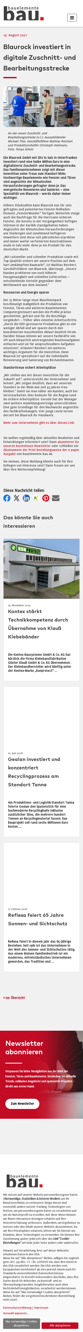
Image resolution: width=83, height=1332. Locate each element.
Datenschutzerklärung (17, 1307)
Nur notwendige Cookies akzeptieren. (21, 1323)
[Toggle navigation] (72, 18)
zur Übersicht (15, 998)
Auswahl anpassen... (16, 1313)
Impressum (41, 1307)
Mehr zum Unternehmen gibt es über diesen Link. (39, 423)
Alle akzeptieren (60, 1325)
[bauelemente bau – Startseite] (22, 1182)
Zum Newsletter (22, 1103)
